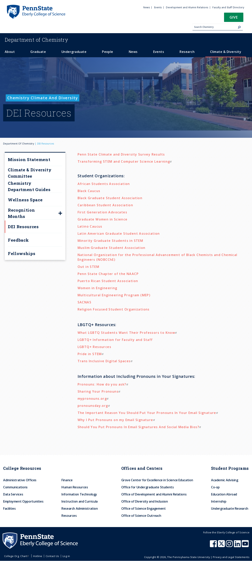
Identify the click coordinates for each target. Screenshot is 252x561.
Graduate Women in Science (103, 219)
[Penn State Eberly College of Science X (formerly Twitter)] (222, 545)
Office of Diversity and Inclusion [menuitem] (144, 501)
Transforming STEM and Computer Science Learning (125, 161)
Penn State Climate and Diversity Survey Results (121, 154)
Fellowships (21, 253)
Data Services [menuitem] (13, 494)
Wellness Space (25, 200)
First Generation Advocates (102, 212)
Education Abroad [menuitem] (224, 494)
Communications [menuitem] (15, 487)
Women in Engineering (97, 288)
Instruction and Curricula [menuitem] (79, 501)
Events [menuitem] (158, 7)
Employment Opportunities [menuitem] (23, 501)
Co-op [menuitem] (215, 487)
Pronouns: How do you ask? (103, 384)
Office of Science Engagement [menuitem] (143, 508)
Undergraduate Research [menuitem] (229, 508)
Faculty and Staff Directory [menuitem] (228, 7)
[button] (233, 18)
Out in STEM (88, 267)
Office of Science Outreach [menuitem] (141, 515)
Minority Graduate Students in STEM (110, 240)
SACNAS (84, 302)
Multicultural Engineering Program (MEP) (114, 295)
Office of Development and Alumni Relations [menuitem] (154, 494)
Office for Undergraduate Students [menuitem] (147, 487)
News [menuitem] (146, 7)
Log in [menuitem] (66, 556)
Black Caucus (89, 191)
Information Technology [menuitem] (79, 494)
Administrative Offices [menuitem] (19, 480)
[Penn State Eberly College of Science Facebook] (214, 545)
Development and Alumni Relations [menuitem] (187, 7)
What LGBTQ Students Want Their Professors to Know (128, 332)
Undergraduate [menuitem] (73, 52)
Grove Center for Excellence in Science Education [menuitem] (157, 480)
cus (99, 226)
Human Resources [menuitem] (74, 487)
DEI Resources (23, 226)
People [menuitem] (107, 52)
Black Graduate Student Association (110, 198)
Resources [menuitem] (69, 515)
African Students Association (104, 184)
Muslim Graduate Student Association (111, 248)
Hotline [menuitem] (37, 556)
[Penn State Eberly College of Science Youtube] (245, 545)
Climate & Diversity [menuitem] (225, 52)
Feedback (18, 240)
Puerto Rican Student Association (108, 281)
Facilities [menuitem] (9, 508)
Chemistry (36, 39)
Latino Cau (87, 226)
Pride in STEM (91, 354)
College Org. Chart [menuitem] (17, 556)
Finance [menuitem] (66, 480)
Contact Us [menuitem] (52, 556)
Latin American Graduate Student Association (119, 233)
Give (234, 17)
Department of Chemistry (18, 143)
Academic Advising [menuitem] (224, 480)
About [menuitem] (10, 52)
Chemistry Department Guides (29, 186)
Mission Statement (29, 159)
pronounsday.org (94, 405)
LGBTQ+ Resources (94, 347)
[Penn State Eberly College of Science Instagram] (230, 545)
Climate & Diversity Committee (30, 173)
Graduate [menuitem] (38, 52)
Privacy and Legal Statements (231, 557)
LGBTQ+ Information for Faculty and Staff (115, 340)
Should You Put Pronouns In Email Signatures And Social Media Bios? (140, 427)
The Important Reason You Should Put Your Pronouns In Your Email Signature (148, 413)
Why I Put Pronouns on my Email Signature (117, 420)
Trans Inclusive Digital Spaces (105, 361)
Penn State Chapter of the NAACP (108, 274)
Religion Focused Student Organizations (114, 309)
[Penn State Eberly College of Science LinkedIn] (238, 545)
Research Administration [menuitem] (79, 508)
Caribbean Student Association (105, 205)
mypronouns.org (94, 398)
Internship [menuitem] (218, 501)
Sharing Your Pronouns (99, 391)
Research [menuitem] (187, 52)
